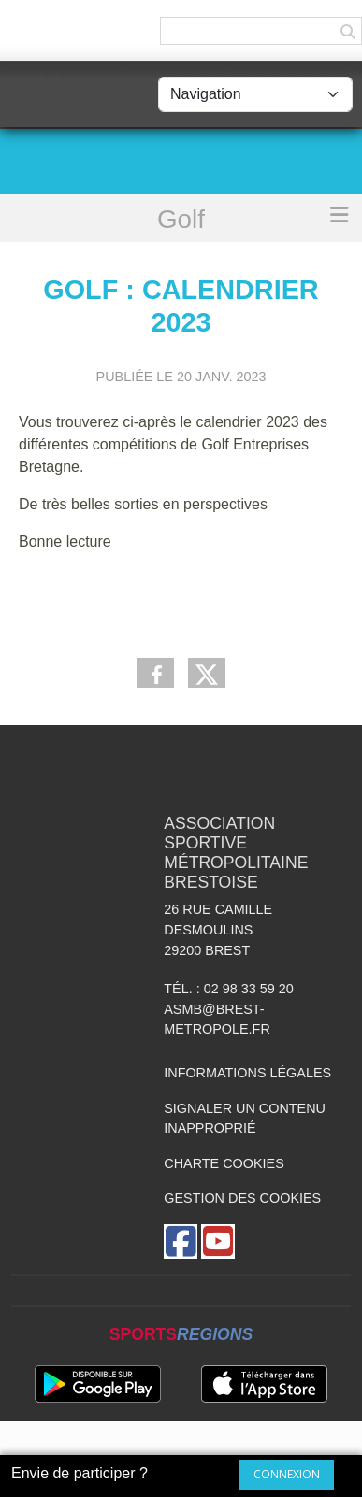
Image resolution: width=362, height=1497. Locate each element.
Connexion (286, 1474)
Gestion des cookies (242, 1197)
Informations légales (247, 1072)
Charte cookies (223, 1163)
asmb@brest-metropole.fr (217, 1019)
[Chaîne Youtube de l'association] (218, 1241)
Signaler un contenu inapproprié (245, 1118)
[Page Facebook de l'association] (180, 1241)
